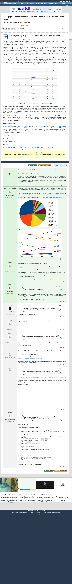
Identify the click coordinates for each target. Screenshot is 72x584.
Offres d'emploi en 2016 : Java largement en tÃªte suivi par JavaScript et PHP (25, 158)
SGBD (56, 3)
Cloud (21, 3)
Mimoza (10, 348)
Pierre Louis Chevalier (10, 217)
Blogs (22, 1)
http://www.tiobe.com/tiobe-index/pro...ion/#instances (32, 387)
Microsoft (32, 3)
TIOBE (9, 145)
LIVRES (23, 5)
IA (24, 3)
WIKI (49, 5)
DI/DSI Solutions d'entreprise (13, 3)
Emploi (39, 1)
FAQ (18, 1)
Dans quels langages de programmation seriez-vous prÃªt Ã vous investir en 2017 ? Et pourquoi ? (34, 136)
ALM (27, 3)
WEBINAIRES (18, 5)
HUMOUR (57, 5)
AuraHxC (9, 333)
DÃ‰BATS (45, 5)
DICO (52, 5)
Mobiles (64, 3)
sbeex (10, 290)
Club (54, 1)
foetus (10, 441)
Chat (26, 1)
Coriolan (17, 34)
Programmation (50, 3)
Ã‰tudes (44, 1)
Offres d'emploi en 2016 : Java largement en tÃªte (52, 226)
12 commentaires (24, 34)
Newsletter (32, 1)
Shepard (10, 361)
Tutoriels (12, 1)
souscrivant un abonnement (30, 164)
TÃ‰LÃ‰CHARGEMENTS (31, 5)
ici (21, 142)
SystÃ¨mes (69, 3)
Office (60, 3)
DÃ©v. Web (40, 3)
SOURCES (40, 5)
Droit (50, 1)
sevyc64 (10, 198)
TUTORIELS (9, 5)
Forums (7, 1)
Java (36, 3)
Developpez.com (9, 136)
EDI (45, 3)
